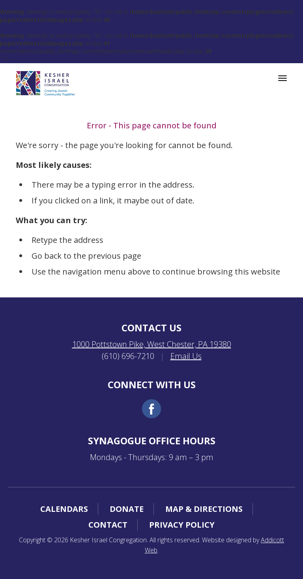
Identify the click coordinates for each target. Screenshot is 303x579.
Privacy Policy (182, 524)
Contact (107, 524)
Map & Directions (204, 509)
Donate (127, 509)
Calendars (64, 509)
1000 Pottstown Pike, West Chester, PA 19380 (151, 344)
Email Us (186, 356)
